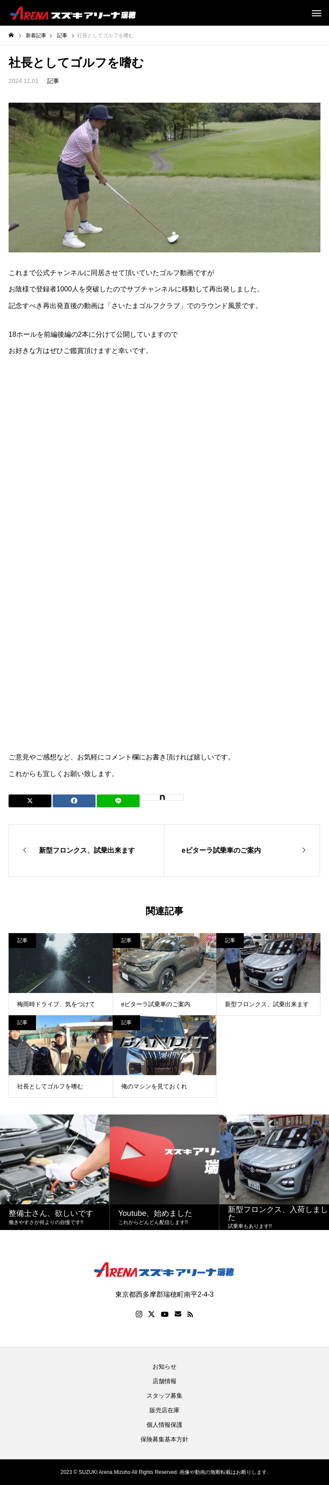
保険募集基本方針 (164, 1439)
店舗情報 (164, 1381)
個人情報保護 (164, 1425)
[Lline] (118, 800)
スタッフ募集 (164, 1396)
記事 (53, 80)
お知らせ (164, 1366)
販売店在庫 (164, 1410)
